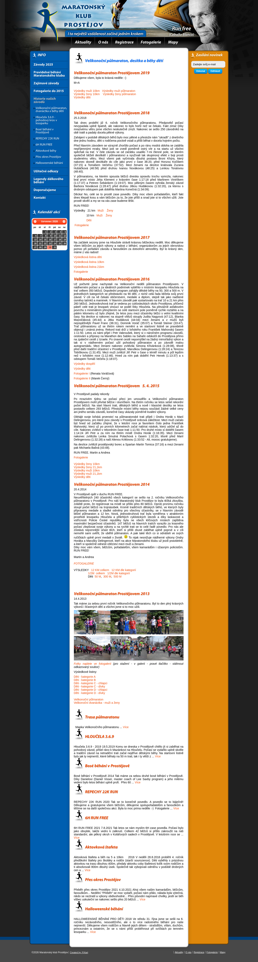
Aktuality (179, 952)
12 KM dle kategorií (123, 570)
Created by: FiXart (79, 952)
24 (55, 243)
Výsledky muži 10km (87, 90)
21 (40, 243)
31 (55, 247)
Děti (89, 220)
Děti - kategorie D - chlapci (90, 689)
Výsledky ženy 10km (87, 94)
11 (60, 236)
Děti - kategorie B (85, 680)
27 (35, 247)
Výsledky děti (82, 97)
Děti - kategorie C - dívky (89, 686)
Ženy (110, 210)
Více (126, 727)
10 (55, 236)
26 (65, 243)
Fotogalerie (81, 225)
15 (45, 240)
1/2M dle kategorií (118, 573)
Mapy (223, 952)
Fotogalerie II (82, 378)
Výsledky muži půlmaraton (118, 90)
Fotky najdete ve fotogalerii (92, 663)
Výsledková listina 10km (89, 262)
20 (35, 243)
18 (60, 240)
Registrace (199, 952)
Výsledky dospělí (84, 363)
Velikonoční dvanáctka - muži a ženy (97, 702)
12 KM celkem (100, 570)
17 (55, 240)
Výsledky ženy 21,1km (88, 467)
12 (65, 236)
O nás (188, 952)
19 (65, 240)
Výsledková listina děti (88, 257)
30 (50, 247)
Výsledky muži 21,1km (88, 473)
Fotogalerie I (82, 373)
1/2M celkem (96, 573)
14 (40, 240)
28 (40, 247)
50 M (98, 576)
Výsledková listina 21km (89, 266)
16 (50, 240)
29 (45, 247)
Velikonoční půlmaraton (89, 699)
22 (45, 243)
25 (60, 243)
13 (35, 240)
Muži (101, 210)
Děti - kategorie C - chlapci (90, 683)
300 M (107, 576)
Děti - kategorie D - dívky (89, 693)
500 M (118, 576)
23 (50, 243)
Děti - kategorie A (85, 676)
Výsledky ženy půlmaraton (119, 94)
